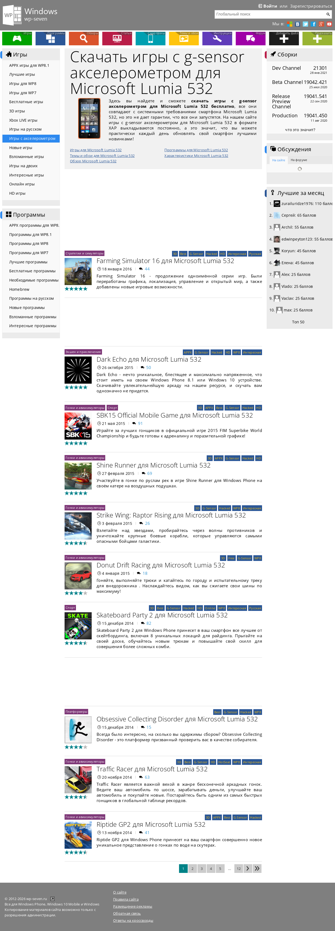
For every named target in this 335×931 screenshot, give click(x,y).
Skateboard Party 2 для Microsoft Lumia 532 (162, 614)
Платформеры (76, 711)
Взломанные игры (26, 156)
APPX (188, 352)
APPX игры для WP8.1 (29, 65)
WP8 (236, 352)
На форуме (299, 160)
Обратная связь (127, 913)
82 (149, 623)
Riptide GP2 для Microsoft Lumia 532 (151, 824)
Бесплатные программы (32, 270)
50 (148, 367)
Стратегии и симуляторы (84, 253)
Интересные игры (26, 175)
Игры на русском (25, 129)
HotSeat (224, 762)
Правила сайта (126, 899)
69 (149, 473)
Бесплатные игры (26, 101)
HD (222, 254)
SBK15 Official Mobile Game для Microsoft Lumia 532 (175, 415)
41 (147, 832)
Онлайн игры (22, 184)
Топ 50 (298, 321)
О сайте (119, 892)
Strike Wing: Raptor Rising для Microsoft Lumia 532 (171, 514)
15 (149, 727)
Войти (267, 6)
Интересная (237, 254)
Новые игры (20, 147)
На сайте (278, 160)
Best (183, 254)
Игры (16, 54)
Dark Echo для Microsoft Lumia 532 (149, 359)
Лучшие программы (28, 261)
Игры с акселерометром (32, 138)
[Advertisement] (163, 210)
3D (175, 254)
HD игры (17, 193)
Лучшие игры (22, 74)
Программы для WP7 (28, 252)
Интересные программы (32, 325)
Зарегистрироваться (311, 6)
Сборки (283, 54)
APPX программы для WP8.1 (34, 225)
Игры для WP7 (22, 92)
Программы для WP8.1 (30, 234)
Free (231, 558)
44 (147, 269)
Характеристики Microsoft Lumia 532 (196, 155)
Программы (25, 214)
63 (147, 777)
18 (145, 573)
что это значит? (300, 129)
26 (147, 523)
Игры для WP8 (22, 83)
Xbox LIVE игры (23, 120)
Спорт (112, 408)
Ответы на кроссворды (133, 920)
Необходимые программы (34, 280)
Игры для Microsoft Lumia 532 (96, 149)
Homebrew (19, 289)
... (229, 868)
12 (239, 868)
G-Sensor (196, 254)
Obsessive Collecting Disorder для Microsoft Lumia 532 (177, 718)
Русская (255, 254)
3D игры (17, 110)
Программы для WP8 (28, 243)
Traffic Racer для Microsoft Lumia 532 (152, 768)
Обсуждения (290, 149)
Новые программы (27, 307)
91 (140, 423)
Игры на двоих (23, 165)
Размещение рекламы (132, 906)
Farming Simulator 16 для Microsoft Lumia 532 (166, 260)
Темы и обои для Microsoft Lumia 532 (102, 155)
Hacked (211, 254)
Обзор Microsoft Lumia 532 (93, 161)
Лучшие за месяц (296, 193)
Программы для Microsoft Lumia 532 (196, 149)
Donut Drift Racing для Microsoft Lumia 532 (161, 564)
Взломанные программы (32, 316)
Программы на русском (31, 298)
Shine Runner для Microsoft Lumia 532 (154, 464)
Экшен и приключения (83, 352)
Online (210, 608)
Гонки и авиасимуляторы (85, 408)
